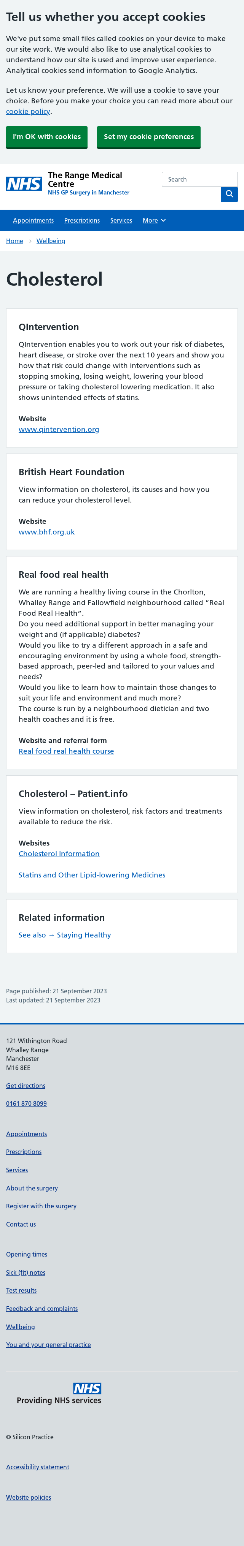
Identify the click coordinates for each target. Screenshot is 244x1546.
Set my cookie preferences (149, 136)
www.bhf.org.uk (47, 532)
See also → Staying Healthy (65, 935)
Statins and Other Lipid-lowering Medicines (92, 875)
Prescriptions (82, 220)
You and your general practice (48, 1344)
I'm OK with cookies (47, 136)
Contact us (21, 1224)
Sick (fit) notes (25, 1272)
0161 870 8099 (26, 1103)
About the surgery (32, 1188)
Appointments (33, 220)
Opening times (26, 1254)
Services (121, 220)
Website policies (28, 1497)
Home (14, 241)
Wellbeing (51, 241)
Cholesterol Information (59, 853)
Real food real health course (66, 751)
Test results (21, 1290)
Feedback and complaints (42, 1308)
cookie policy (28, 111)
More (155, 220)
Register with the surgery (41, 1206)
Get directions (25, 1085)
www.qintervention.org (59, 429)
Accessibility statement (37, 1467)
